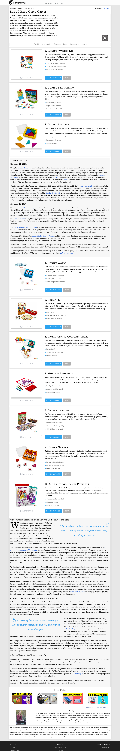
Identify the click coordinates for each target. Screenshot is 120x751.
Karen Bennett (78, 711)
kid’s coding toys (66, 253)
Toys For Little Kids (28, 8)
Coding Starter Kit (84, 186)
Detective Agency (30, 208)
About (13, 748)
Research (74, 44)
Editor (65, 44)
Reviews (19, 8)
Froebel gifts (79, 674)
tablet (66, 180)
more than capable (77, 592)
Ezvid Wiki (12, 8)
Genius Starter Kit (53, 193)
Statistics (57, 44)
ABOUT (63, 3)
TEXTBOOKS (48, 3)
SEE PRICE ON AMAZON (53, 78)
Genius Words (19, 219)
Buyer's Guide (46, 44)
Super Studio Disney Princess (43, 236)
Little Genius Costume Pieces (25, 227)
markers (56, 177)
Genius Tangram (25, 168)
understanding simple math (75, 629)
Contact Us (105, 748)
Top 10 (36, 44)
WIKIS (57, 3)
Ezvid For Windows (60, 748)
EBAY (67, 78)
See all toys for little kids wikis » (96, 707)
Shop (84, 44)
